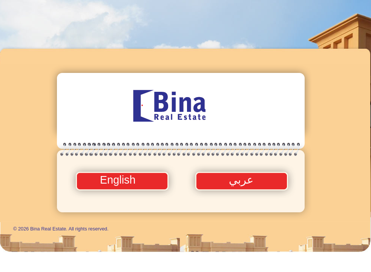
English (119, 180)
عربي (241, 180)
